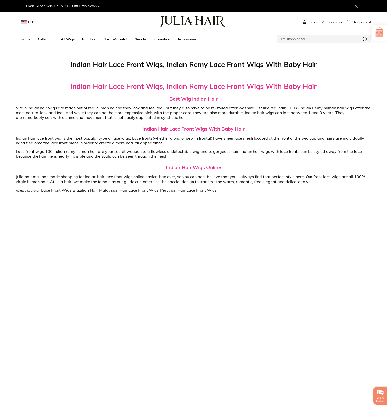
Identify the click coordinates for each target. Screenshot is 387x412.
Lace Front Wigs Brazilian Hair (69, 190)
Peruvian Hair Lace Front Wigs (188, 190)
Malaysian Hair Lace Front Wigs (129, 190)
